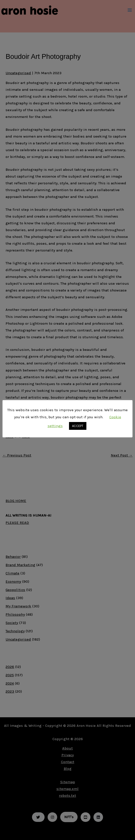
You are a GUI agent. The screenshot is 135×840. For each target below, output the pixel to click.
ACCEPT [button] (77, 426)
